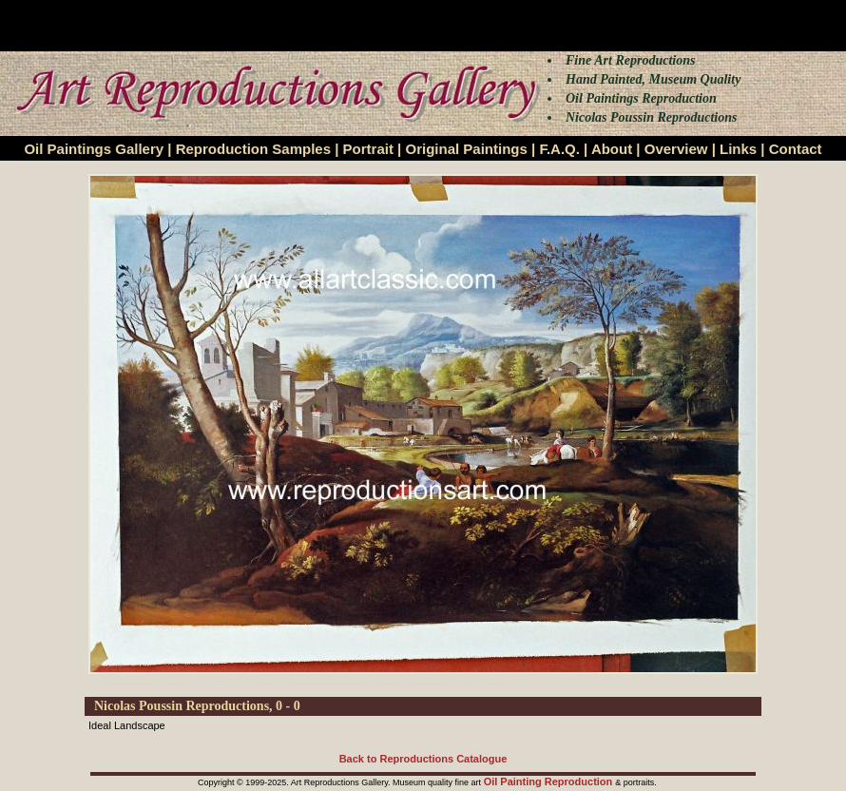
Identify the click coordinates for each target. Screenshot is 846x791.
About (611, 149)
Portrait (368, 149)
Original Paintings (466, 149)
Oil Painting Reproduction (550, 781)
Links (738, 149)
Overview (676, 149)
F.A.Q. (559, 149)
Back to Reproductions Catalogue (423, 758)
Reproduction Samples (253, 149)
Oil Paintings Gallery (93, 149)
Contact (795, 149)
